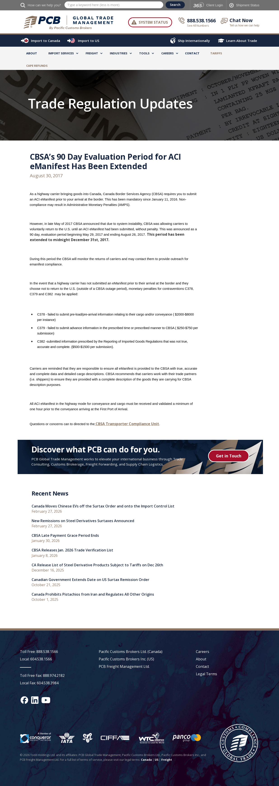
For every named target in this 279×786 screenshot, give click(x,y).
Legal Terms (206, 673)
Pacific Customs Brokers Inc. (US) (126, 659)
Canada (146, 760)
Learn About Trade (241, 40)
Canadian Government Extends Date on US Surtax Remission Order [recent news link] (90, 579)
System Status (153, 22)
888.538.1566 (201, 20)
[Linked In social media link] (35, 700)
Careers (202, 651)
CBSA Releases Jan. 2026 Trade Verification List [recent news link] (72, 550)
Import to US (88, 40)
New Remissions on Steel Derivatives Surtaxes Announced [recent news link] (83, 521)
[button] (61, 54)
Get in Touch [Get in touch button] (228, 456)
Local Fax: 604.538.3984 (39, 682)
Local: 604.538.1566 (36, 659)
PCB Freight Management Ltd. (124, 666)
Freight (166, 760)
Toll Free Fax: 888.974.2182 (42, 675)
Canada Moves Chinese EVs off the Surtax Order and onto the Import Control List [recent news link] (103, 506)
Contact (192, 53)
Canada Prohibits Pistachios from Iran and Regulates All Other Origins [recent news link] (93, 594)
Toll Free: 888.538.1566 (39, 651)
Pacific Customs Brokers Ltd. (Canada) (130, 651)
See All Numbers (198, 25)
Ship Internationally (194, 40)
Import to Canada (45, 40)
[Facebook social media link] (24, 700)
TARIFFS (216, 53)
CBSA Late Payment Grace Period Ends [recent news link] (65, 535)
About (31, 53)
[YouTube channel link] (46, 700)
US (156, 760)
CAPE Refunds (37, 66)
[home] (69, 22)
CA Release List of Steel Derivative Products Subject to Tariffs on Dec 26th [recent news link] (97, 565)
